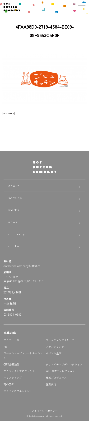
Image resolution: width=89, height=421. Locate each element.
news (13, 221)
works (13, 209)
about (14, 185)
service (15, 197)
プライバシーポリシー (45, 410)
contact (15, 246)
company (16, 234)
